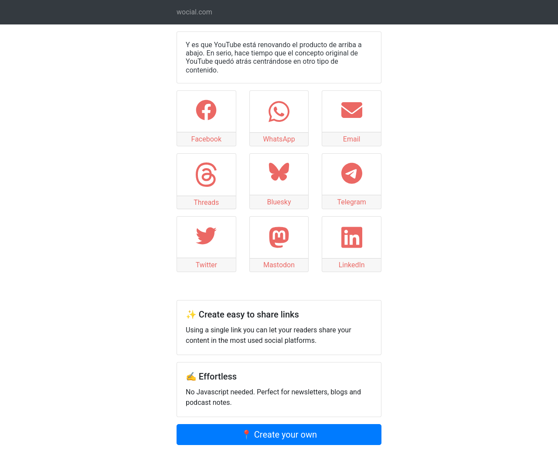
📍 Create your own (279, 434)
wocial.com (194, 12)
